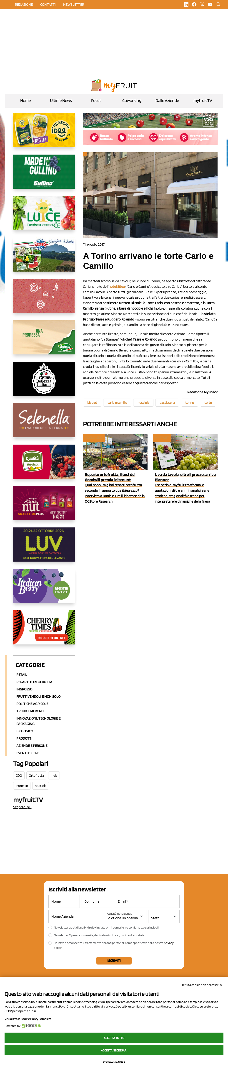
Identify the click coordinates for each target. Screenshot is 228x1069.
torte (208, 403)
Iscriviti (114, 960)
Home (25, 100)
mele (54, 776)
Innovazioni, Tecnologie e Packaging (38, 721)
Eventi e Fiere (27, 753)
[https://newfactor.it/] (44, 506)
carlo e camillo (117, 403)
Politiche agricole (32, 704)
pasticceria (167, 403)
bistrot (92, 403)
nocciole (40, 786)
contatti (48, 4)
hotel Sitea (117, 286)
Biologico (24, 731)
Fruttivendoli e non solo (38, 696)
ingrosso (22, 786)
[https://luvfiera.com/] (44, 548)
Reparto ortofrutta (34, 682)
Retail (21, 674)
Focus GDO (94, 437)
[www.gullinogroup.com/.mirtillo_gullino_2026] (44, 175)
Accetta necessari (114, 1050)
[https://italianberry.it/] (44, 589)
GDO (19, 776)
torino (189, 403)
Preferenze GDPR (114, 1062)
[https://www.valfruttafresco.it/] (44, 341)
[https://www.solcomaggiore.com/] (44, 299)
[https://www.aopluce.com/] (44, 216)
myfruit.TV (202, 100)
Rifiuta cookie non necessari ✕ (202, 985)
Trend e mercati (30, 711)
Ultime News (61, 100)
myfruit (162, 437)
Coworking (131, 100)
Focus (96, 100)
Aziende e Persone (31, 745)
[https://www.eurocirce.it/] (44, 258)
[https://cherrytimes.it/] (44, 631)
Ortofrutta (36, 776)
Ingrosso (24, 689)
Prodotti (24, 738)
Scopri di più (22, 807)
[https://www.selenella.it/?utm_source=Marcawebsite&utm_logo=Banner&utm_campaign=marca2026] (44, 424)
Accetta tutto (114, 1038)
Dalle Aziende (167, 100)
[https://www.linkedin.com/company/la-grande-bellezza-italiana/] (44, 382)
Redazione (24, 4)
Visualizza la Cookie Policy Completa (28, 1019)
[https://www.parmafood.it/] (44, 134)
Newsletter (73, 4)
